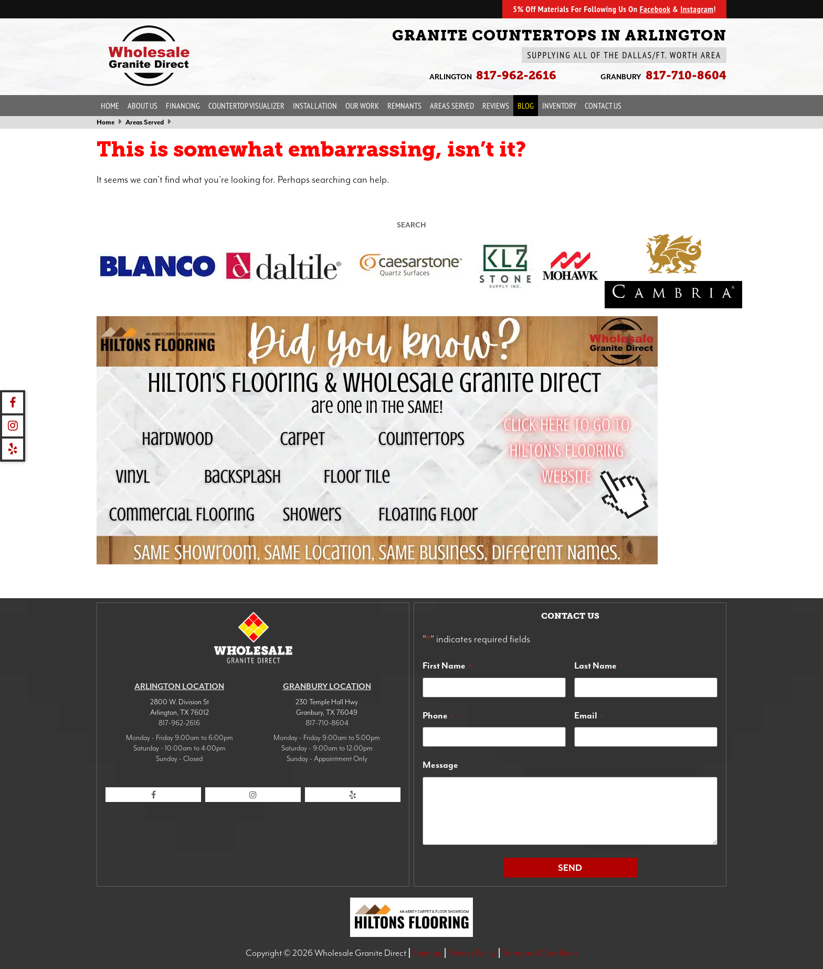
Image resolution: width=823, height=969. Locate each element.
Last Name (598, 665)
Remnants (404, 105)
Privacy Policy (472, 952)
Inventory (559, 105)
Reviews (495, 105)
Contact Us (603, 105)
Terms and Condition (539, 952)
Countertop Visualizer (246, 105)
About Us (142, 105)
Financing (183, 105)
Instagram (696, 9)
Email (588, 715)
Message (440, 764)
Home (110, 105)
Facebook (655, 9)
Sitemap (427, 952)
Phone (438, 715)
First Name (447, 665)
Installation (315, 105)
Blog (526, 105)
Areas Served (452, 105)
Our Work (362, 105)
